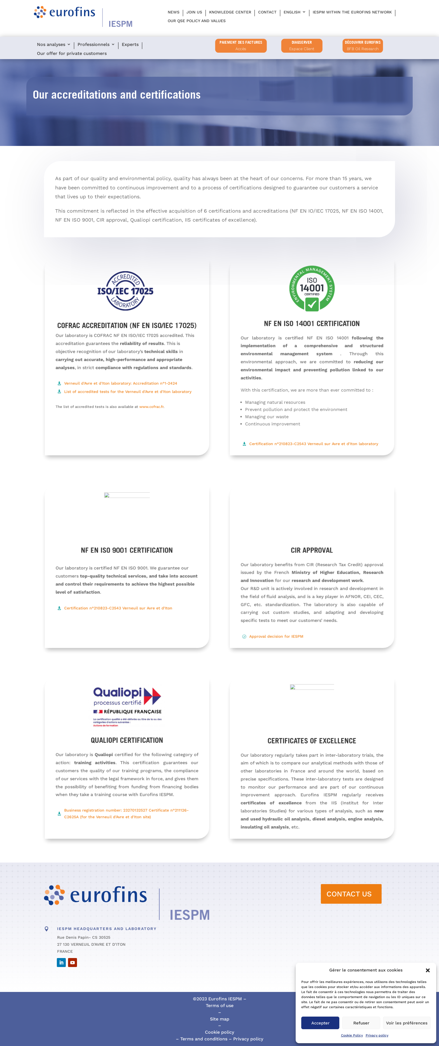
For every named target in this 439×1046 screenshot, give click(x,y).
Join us (194, 12)
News (173, 12)
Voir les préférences (407, 1023)
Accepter (320, 1023)
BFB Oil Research (363, 49)
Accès (240, 49)
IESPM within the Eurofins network (352, 12)
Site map (219, 1019)
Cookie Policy (352, 1035)
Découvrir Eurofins (362, 42)
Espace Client (301, 49)
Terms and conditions (203, 1039)
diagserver (302, 42)
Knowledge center (230, 12)
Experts (130, 44)
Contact (267, 12)
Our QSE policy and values (197, 20)
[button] (428, 970)
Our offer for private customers (72, 53)
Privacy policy (377, 1035)
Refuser (361, 1023)
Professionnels (93, 44)
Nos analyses (51, 44)
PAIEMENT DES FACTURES (241, 42)
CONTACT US (349, 894)
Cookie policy (219, 1032)
